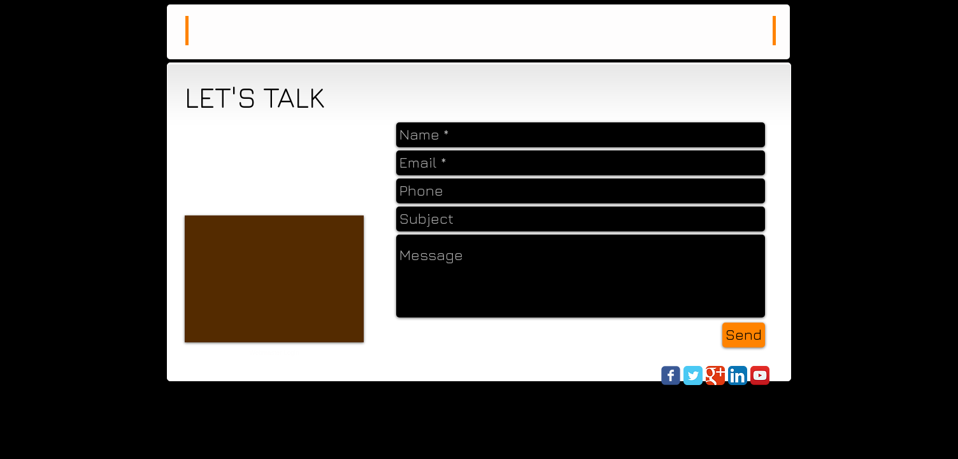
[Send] (743, 335)
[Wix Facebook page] (670, 375)
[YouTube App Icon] (759, 375)
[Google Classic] (715, 375)
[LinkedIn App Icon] (737, 375)
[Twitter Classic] (693, 375)
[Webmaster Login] (274, 353)
